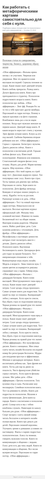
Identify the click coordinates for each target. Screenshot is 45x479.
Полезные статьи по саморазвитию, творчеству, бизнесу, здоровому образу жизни (21, 64)
